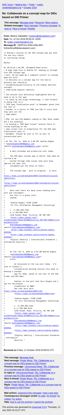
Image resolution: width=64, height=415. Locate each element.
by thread (51, 396)
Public (32, 5)
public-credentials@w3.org (20, 42)
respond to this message (29, 393)
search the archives (43, 402)
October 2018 (30, 7)
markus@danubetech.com (42, 36)
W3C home (7, 5)
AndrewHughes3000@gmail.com (23, 225)
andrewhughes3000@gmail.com (20, 144)
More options (52, 22)
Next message (31, 25)
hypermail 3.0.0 (39, 407)
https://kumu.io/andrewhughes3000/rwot (23, 291)
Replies (31, 29)
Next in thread (19, 29)
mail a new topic (50, 393)
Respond (39, 22)
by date (41, 396)
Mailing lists (20, 5)
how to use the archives (21, 402)
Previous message (48, 25)
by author (17, 399)
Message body (27, 22)
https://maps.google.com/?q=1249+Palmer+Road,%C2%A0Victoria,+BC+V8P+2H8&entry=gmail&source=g (31, 220)
